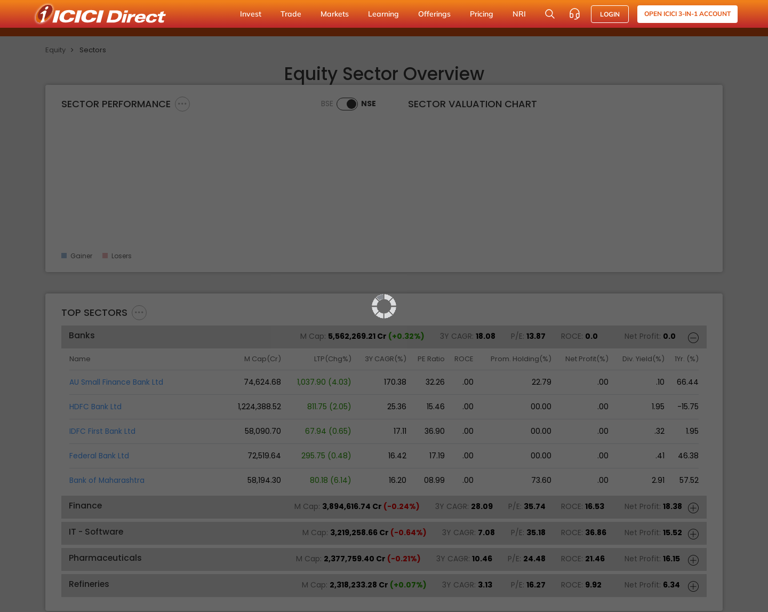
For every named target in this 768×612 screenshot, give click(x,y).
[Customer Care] (574, 14)
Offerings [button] (434, 14)
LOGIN (610, 14)
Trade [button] (291, 14)
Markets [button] (335, 14)
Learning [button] (383, 14)
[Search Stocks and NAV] (550, 14)
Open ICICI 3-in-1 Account (687, 14)
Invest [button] (250, 14)
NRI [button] (519, 14)
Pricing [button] (481, 14)
